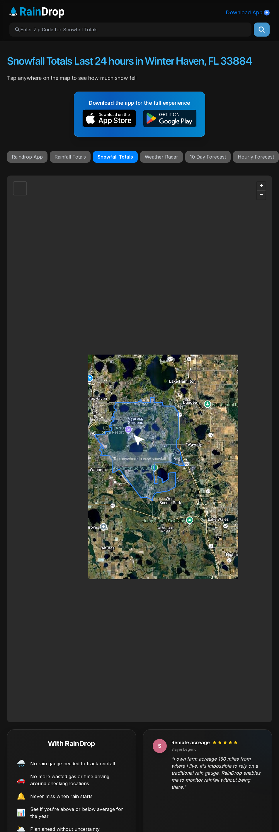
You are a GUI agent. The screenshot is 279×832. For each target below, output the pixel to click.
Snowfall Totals (115, 157)
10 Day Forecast (208, 157)
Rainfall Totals (70, 157)
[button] (109, 119)
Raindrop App (27, 157)
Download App (248, 12)
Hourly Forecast (256, 157)
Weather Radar (161, 157)
